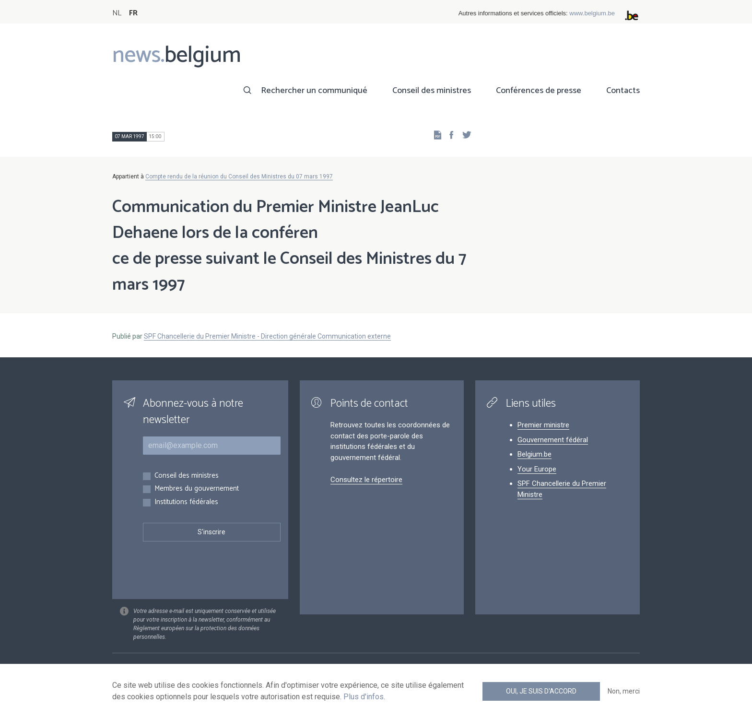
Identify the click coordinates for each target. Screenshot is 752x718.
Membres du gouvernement (196, 488)
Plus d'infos (363, 696)
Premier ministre (543, 425)
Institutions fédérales (186, 502)
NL (116, 13)
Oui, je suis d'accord (541, 691)
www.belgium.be (592, 13)
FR (133, 13)
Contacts (623, 90)
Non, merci (624, 691)
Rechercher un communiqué (314, 90)
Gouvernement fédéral (552, 440)
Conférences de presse (538, 90)
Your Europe (536, 469)
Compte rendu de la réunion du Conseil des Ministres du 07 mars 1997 (239, 176)
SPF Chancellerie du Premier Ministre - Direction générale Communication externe (267, 336)
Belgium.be (534, 454)
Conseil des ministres (431, 90)
